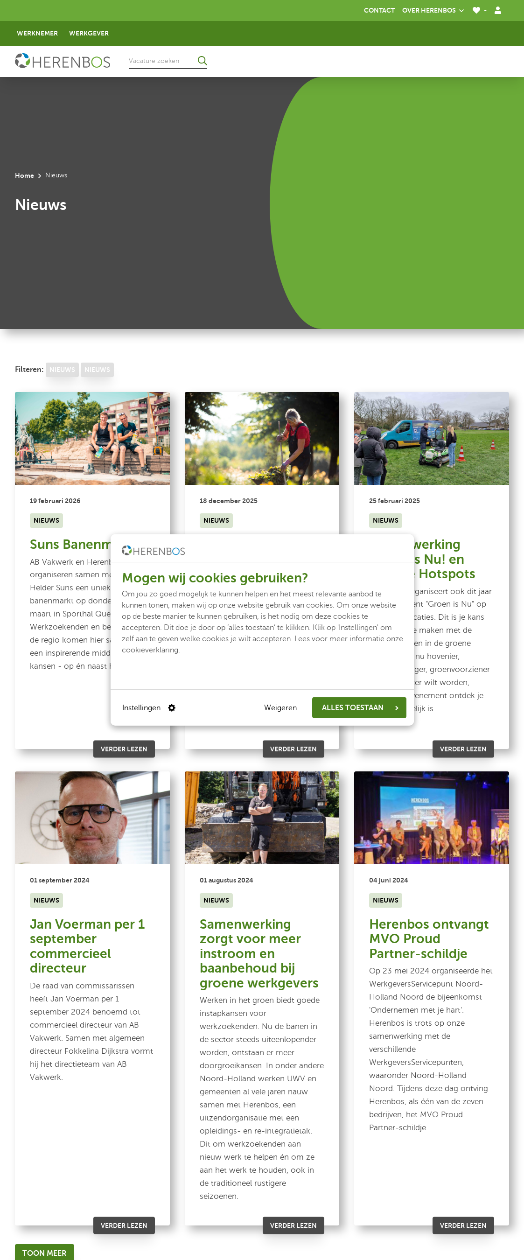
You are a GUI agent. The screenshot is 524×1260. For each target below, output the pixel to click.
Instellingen (148, 708)
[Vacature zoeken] (168, 60)
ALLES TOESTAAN (360, 708)
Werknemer (37, 33)
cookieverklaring (150, 650)
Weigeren (280, 708)
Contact (379, 10)
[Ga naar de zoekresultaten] (202, 60)
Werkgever (89, 33)
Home (24, 175)
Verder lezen (124, 749)
